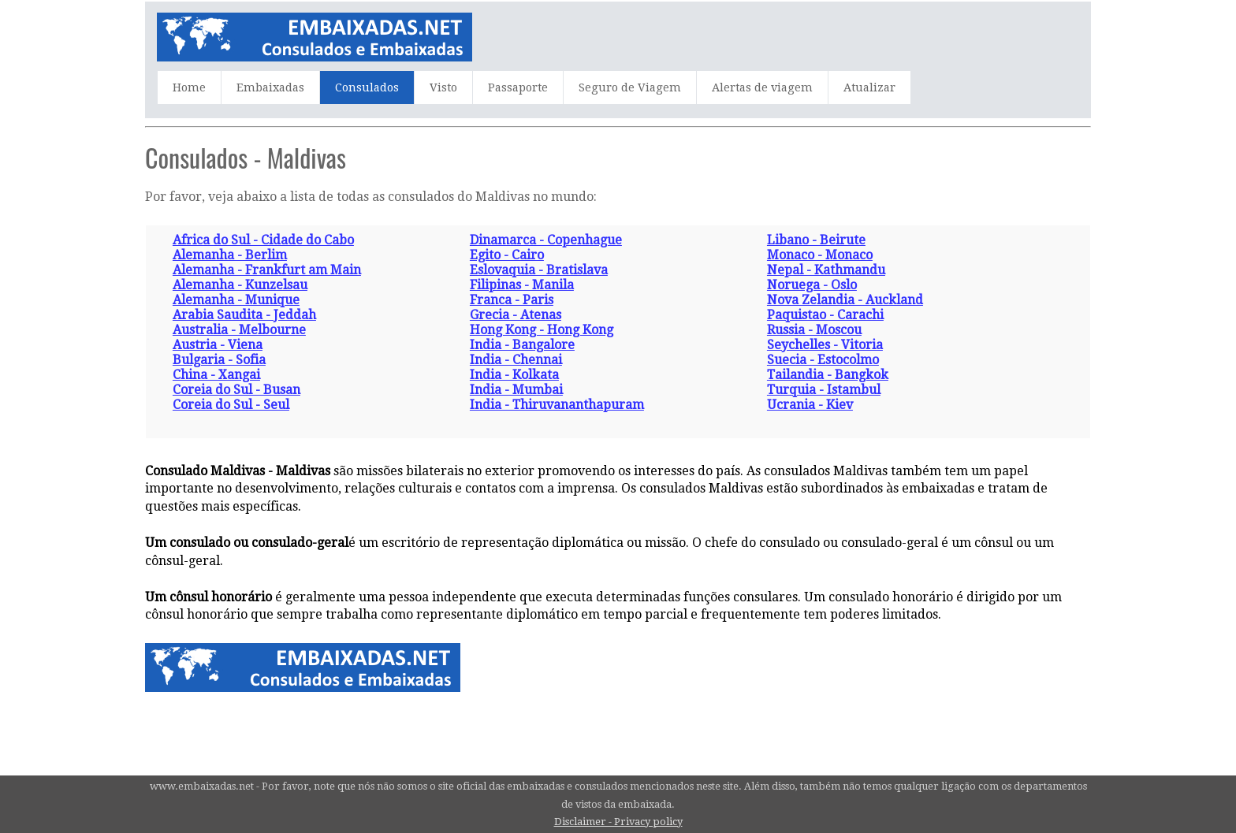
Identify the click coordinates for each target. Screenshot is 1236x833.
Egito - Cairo (507, 254)
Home (189, 87)
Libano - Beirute (816, 239)
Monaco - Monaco (820, 254)
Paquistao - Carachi (825, 314)
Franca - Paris (511, 299)
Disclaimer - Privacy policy (618, 821)
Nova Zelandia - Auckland (845, 299)
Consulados (367, 87)
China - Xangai (216, 374)
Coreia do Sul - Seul (231, 404)
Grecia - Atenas (515, 314)
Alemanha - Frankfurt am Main (267, 269)
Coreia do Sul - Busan (236, 389)
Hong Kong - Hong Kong (541, 329)
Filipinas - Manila (522, 284)
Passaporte (518, 87)
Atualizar (869, 87)
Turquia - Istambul (823, 389)
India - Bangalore (522, 344)
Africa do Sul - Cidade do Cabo (263, 239)
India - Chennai (516, 359)
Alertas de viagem (762, 87)
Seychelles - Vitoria (825, 344)
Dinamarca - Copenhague (546, 239)
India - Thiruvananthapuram (557, 404)
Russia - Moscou (814, 329)
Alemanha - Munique (236, 299)
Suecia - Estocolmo (823, 359)
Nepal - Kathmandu (826, 269)
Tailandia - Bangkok (827, 374)
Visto (443, 87)
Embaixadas (270, 87)
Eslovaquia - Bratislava (539, 269)
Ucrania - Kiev (810, 404)
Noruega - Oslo (812, 284)
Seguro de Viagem (630, 87)
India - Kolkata (514, 374)
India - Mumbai (516, 389)
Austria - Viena (217, 344)
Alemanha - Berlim (230, 254)
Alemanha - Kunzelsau (240, 284)
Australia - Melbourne (239, 329)
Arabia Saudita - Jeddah (244, 314)
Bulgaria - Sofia (219, 359)
